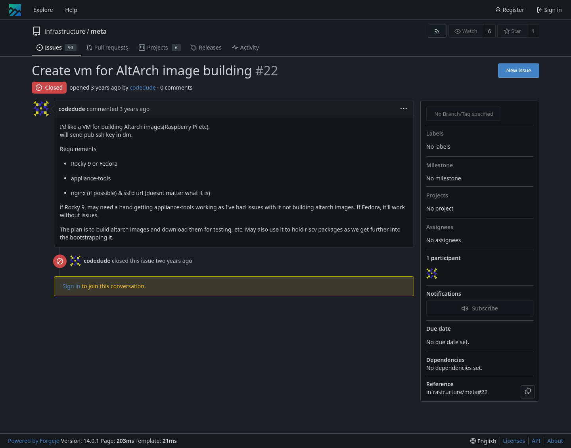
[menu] (404, 109)
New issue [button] (518, 70)
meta (98, 31)
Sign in (71, 286)
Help (71, 9)
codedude (142, 87)
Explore (43, 9)
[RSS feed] (437, 31)
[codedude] (432, 274)
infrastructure (64, 31)
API (536, 440)
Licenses (514, 440)
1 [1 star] (533, 31)
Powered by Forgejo (33, 440)
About (555, 440)
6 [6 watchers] (489, 31)
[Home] (15, 10)
